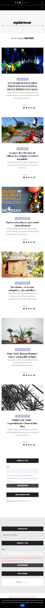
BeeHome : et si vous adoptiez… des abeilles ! (22, 289)
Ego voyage (22, 79)
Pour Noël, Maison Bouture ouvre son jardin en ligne (22, 355)
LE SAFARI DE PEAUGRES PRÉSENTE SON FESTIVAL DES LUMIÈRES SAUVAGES (22, 86)
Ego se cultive (22, 416)
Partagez (25, 105)
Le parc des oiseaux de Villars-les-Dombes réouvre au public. (22, 156)
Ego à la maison (22, 218)
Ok (22, 605)
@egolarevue (27, 501)
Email (7, 467)
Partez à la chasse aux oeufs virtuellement (22, 224)
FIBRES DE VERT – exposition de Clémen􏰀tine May (23, 423)
